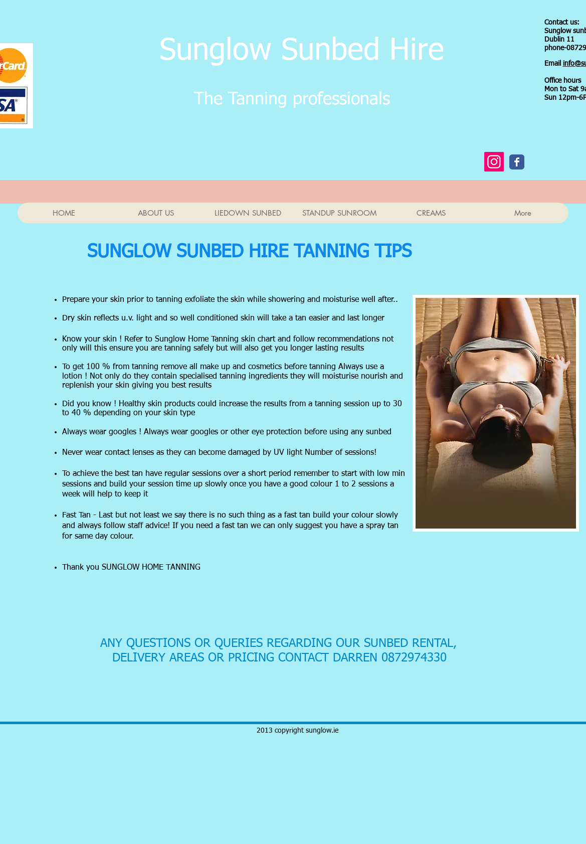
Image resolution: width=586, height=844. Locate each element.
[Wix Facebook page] (516, 162)
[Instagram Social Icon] (494, 162)
